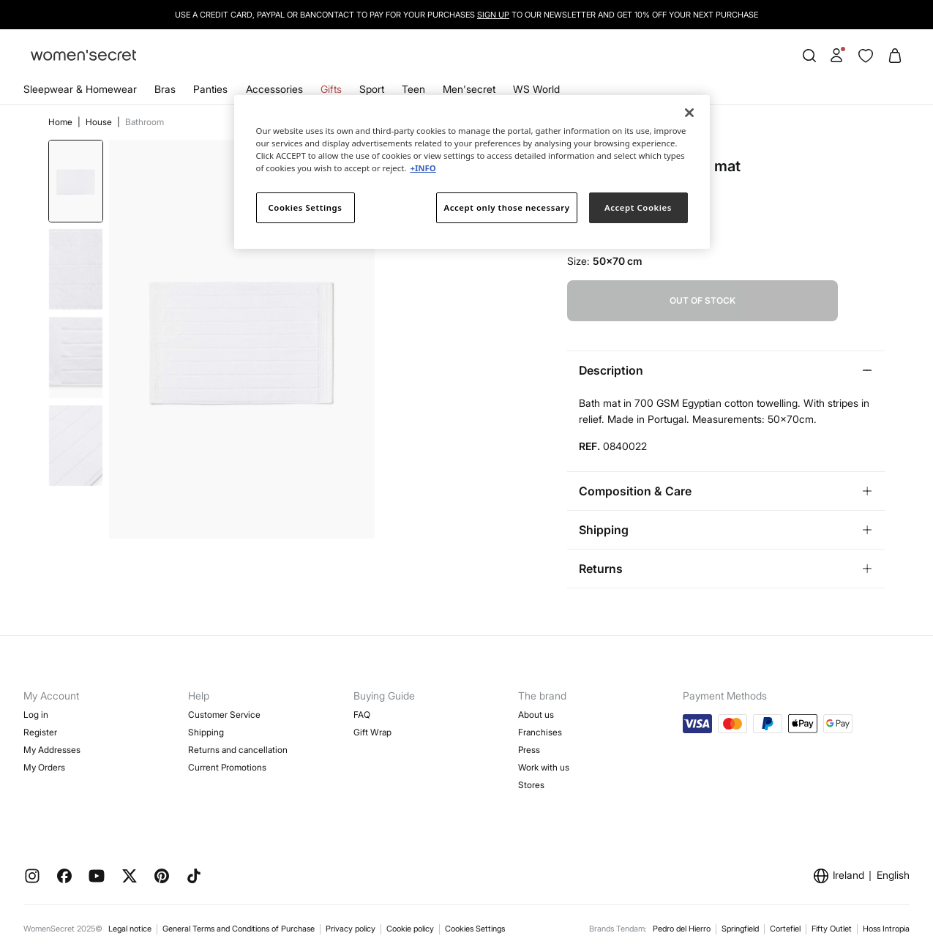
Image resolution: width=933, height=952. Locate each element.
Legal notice (129, 928)
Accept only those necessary (507, 207)
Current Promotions (227, 767)
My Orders (44, 767)
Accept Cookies (638, 207)
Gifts (331, 89)
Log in (35, 714)
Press (529, 749)
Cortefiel (785, 928)
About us (536, 714)
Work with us (543, 767)
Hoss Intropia (886, 928)
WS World (536, 89)
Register (40, 732)
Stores (531, 784)
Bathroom (144, 121)
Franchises (540, 732)
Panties (210, 89)
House (100, 121)
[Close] (689, 113)
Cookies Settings (475, 928)
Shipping (206, 732)
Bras (165, 89)
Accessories (274, 89)
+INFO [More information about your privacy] (422, 167)
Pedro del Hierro (682, 928)
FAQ (361, 714)
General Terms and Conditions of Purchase (238, 928)
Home (61, 121)
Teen (413, 89)
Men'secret (469, 89)
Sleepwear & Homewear (80, 89)
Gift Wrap (372, 732)
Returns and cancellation (238, 749)
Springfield (740, 928)
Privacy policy (350, 928)
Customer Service (224, 714)
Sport (371, 89)
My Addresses (51, 749)
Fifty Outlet (832, 928)
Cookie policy (410, 928)
